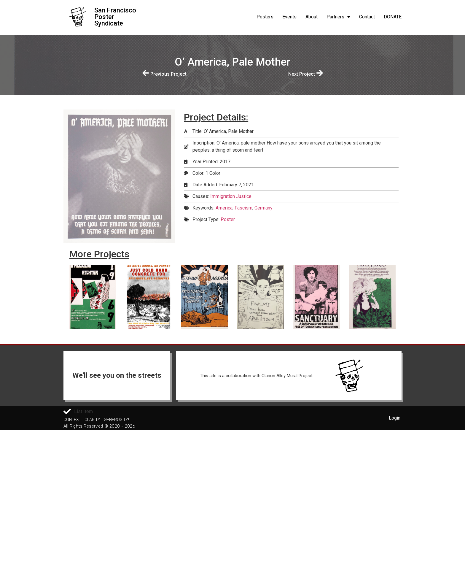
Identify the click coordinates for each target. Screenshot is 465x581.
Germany (263, 208)
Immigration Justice (230, 196)
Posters (265, 17)
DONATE (393, 17)
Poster (228, 219)
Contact (367, 17)
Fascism (243, 208)
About (311, 17)
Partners (338, 17)
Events (289, 17)
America (224, 208)
